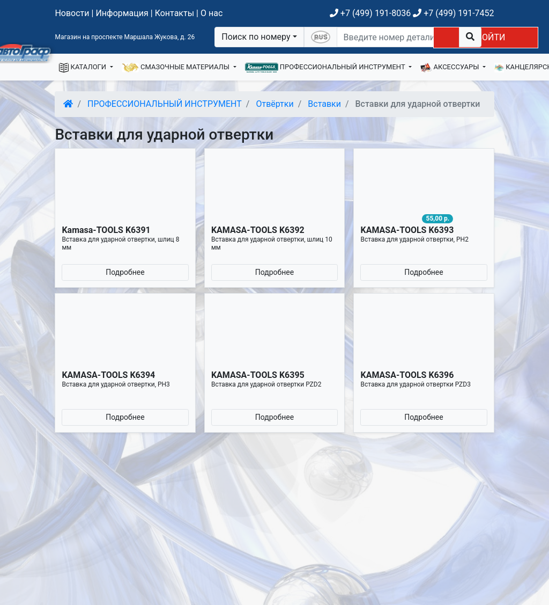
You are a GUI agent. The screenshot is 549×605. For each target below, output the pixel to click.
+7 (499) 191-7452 (453, 13)
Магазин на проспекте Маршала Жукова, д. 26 (125, 37)
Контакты (174, 13)
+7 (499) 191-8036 (370, 13)
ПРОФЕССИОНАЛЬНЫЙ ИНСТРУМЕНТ (326, 67)
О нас (211, 13)
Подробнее (125, 272)
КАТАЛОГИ (83, 67)
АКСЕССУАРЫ (450, 67)
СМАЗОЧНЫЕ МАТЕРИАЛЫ (177, 67)
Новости (72, 13)
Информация (121, 13)
